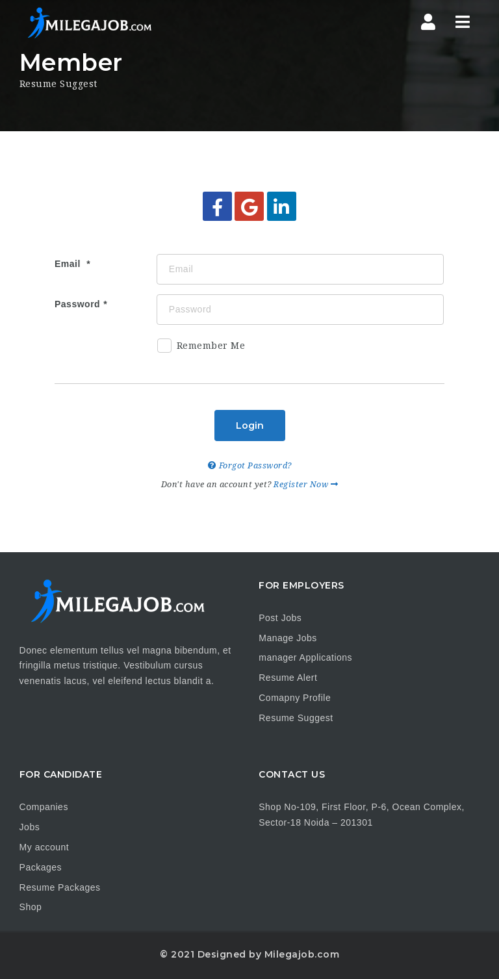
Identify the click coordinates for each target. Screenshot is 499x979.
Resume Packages (60, 887)
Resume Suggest (296, 718)
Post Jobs (280, 618)
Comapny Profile (295, 698)
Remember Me (201, 347)
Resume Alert (288, 677)
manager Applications (305, 657)
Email (69, 264)
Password (77, 304)
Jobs (29, 827)
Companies (43, 807)
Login (250, 425)
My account (44, 847)
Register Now (306, 484)
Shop (30, 907)
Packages (40, 867)
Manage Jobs (288, 638)
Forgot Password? (250, 465)
